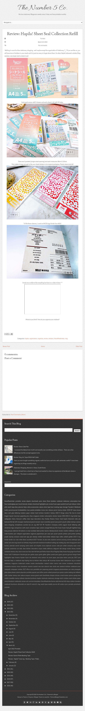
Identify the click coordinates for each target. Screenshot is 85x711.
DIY (72, 515)
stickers (51, 344)
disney (74, 554)
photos (65, 539)
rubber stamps (71, 527)
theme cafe (54, 586)
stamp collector (20, 583)
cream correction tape (32, 533)
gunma (65, 560)
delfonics (50, 554)
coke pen (60, 551)
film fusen (58, 533)
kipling (27, 566)
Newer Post (6, 351)
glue (13, 518)
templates (37, 586)
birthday (26, 548)
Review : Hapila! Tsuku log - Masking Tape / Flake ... (24, 664)
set (25, 542)
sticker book (42, 542)
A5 (41, 530)
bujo (79, 521)
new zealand (61, 571)
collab (65, 551)
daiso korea (77, 515)
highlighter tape (9, 563)
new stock (53, 571)
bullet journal (8, 515)
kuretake (33, 536)
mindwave (70, 569)
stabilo (6, 583)
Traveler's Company (51, 530)
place (9, 577)
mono (18, 571)
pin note (71, 574)
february (52, 533)
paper (28, 518)
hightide (74, 533)
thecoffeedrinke (46, 586)
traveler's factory (49, 518)
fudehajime (16, 560)
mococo (13, 571)
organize (40, 344)
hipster (22, 563)
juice (69, 563)
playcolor (23, 577)
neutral (35, 571)
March (10, 650)
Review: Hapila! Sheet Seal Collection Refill (42, 36)
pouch (64, 527)
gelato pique (34, 560)
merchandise (39, 569)
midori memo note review (57, 569)
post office (40, 577)
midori (79, 509)
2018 (68, 515)
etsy (43, 524)
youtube (7, 592)
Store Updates (51, 506)
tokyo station (71, 586)
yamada (70, 589)
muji (28, 515)
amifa (60, 530)
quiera (62, 577)
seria (6, 530)
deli (61, 554)
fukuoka (22, 560)
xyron (66, 589)
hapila (27, 344)
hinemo (17, 563)
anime (69, 545)
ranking (70, 577)
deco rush (7, 518)
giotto (40, 560)
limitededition (22, 515)
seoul (21, 542)
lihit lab (12, 527)
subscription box (75, 506)
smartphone (18, 530)
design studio (66, 554)
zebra (29, 512)
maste (33, 569)
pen (17, 509)
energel (47, 533)
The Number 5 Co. (42, 8)
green (60, 560)
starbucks (44, 583)
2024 (8, 610)
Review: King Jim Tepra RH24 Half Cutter (26, 462)
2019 (63, 521)
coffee (24, 524)
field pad (39, 557)
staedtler (12, 583)
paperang (45, 574)
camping (22, 551)
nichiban (67, 571)
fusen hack (65, 533)
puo (58, 577)
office (28, 574)
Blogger (56, 700)
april (79, 545)
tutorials (24, 509)
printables (38, 515)
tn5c (65, 586)
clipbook (48, 551)
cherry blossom (17, 524)
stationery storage (53, 583)
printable (18, 506)
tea (30, 530)
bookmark (35, 548)
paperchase (40, 539)
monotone (24, 571)
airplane (53, 545)
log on (74, 566)
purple (6, 542)
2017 (38, 530)
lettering (17, 518)
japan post (56, 563)
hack (61, 524)
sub (27, 586)
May (10, 644)
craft (23, 533)
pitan (6, 577)
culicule (6, 554)
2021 (67, 521)
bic (22, 548)
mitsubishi (77, 569)
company (70, 551)
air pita (45, 545)
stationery (66, 506)
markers (23, 518)
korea (43, 515)
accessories (35, 512)
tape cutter (59, 542)
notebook (60, 506)
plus (27, 521)
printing (78, 539)
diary (16, 512)
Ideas (24, 545)
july (79, 524)
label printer (40, 536)
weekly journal (52, 589)
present (54, 577)
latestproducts (53, 536)
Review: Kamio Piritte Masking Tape (19, 661)
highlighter (42, 509)
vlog (66, 344)
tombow (41, 518)
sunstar (25, 530)
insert (79, 518)
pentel (63, 509)
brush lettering (72, 530)
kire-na (32, 566)
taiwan (60, 521)
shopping (11, 530)
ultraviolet (21, 589)
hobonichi (71, 524)
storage (65, 512)
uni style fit (27, 589)
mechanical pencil (29, 527)
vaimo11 (34, 589)
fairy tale (31, 557)
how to (74, 518)
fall (35, 557)
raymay (11, 542)
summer (31, 586)
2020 (57, 518)
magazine (14, 569)
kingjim (6, 521)
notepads (7, 574)
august (65, 530)
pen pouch (54, 539)
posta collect (48, 577)
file (70, 518)
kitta (40, 566)
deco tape (30, 524)
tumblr (45, 707)
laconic (47, 536)
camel (17, 551)
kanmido (7, 566)
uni (32, 530)
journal (15, 515)
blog (30, 548)
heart (79, 560)
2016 (8, 691)
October (11, 627)
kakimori (15, 536)
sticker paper (76, 583)
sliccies (57, 580)
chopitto (38, 551)
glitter (44, 560)
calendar (12, 551)
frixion (57, 524)
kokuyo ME (46, 566)
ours (31, 574)
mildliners (71, 536)
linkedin (36, 707)
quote (66, 577)
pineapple (77, 574)
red (74, 577)
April (10, 647)
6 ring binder (73, 521)
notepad (19, 539)
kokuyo (74, 509)
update (70, 542)
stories (55, 521)
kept (23, 566)
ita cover (49, 563)
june (79, 563)
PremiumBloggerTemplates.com (59, 702)
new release (49, 515)
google (33, 707)
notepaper (14, 574)
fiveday (47, 524)
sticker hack (34, 518)
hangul (75, 560)
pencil (55, 515)
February (11, 667)
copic (75, 551)
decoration (37, 524)
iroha (39, 563)
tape (49, 512)
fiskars (48, 557)
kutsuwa (7, 527)
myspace (39, 707)
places (14, 577)
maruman (17, 521)
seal (40, 580)
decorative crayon (36, 554)
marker (28, 569)
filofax (44, 557)
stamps (35, 542)
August (11, 634)
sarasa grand (35, 580)
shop (31, 521)
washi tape (11, 512)
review (46, 344)
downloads (35, 506)
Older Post (79, 351)
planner (20, 512)
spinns (71, 580)
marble (66, 536)
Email (57, 707)
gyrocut (70, 560)
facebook (24, 707)
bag (16, 548)
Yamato (39, 545)
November (12, 624)
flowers (52, 524)
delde (45, 554)
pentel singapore (54, 574)
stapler (39, 583)
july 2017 (74, 563)
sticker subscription (46, 521)
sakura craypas (25, 580)
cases (31, 551)
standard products (30, 583)
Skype (54, 707)
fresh (79, 557)
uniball (66, 542)
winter (62, 589)
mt (80, 536)
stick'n (62, 583)
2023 (74, 542)
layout (11, 521)
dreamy (13, 557)
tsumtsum (14, 589)
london (61, 536)
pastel (32, 515)
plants (18, 577)
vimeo (51, 707)
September (12, 630)
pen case (47, 539)
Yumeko (42, 44)
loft (16, 527)
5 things (61, 518)
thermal (60, 586)
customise (13, 554)
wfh (58, 589)
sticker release (51, 542)
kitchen (36, 566)
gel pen (27, 560)
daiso (44, 506)
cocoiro (54, 551)
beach (19, 548)
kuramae (53, 566)
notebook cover (76, 571)
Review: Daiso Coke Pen (21, 452)
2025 (8, 607)
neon (42, 527)
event (24, 557)
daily (20, 554)
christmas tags (9, 533)
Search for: (7, 487)
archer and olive (9, 548)
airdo (49, 545)
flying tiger (70, 557)
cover (79, 551)
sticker (64, 515)
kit (19, 536)
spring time (77, 580)
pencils (60, 539)
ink (30, 563)
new (39, 571)
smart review (64, 580)
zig (35, 530)
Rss (60, 707)
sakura (41, 512)
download (36, 509)
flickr (30, 707)
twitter (27, 707)
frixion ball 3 (8, 560)
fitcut (52, 557)
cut (18, 554)
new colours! (45, 571)
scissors (16, 542)
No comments (42, 50)
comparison (18, 533)
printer (73, 539)
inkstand (34, 563)
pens (40, 506)
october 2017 (22, 574)
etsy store (19, 557)
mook (76, 536)
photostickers (64, 574)
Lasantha (46, 702)
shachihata (45, 580)
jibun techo (63, 563)
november (47, 527)
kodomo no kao (25, 536)
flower (65, 557)
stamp (60, 515)
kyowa (58, 566)
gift (70, 533)
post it (60, 527)
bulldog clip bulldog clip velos (60, 548)
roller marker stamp (10, 580)
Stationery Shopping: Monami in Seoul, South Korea (30, 473)
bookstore (42, 548)
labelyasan (67, 566)
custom (42, 533)
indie (76, 524)
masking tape (58, 512)
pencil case (54, 527)
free (5, 509)
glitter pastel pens (52, 560)
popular (34, 577)
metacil (46, 569)
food (75, 557)
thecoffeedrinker (59, 344)
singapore (36, 521)
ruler (18, 580)
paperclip (23, 521)
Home (43, 351)
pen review (49, 509)
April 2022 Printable (14, 654)
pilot (5, 512)
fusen (55, 509)
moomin (30, 571)
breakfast (48, 548)
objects (28, 506)
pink (69, 539)
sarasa (78, 527)
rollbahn (78, 577)
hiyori (27, 563)
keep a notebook (15, 566)
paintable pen (37, 574)
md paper (20, 527)
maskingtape (11, 509)
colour (67, 518)
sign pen (29, 542)
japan (59, 509)
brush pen (68, 509)
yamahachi (77, 589)
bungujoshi (73, 548)
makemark (21, 569)
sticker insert (68, 583)
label (62, 566)
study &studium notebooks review (15, 586)
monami (37, 527)
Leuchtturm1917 (32, 545)
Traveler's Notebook (74, 512)
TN (43, 530)
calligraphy (7, 524)
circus (44, 551)
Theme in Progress (28, 702)
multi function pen (10, 539)
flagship (56, 557)
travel (20, 509)
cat (35, 551)
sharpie (52, 580)
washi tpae (44, 589)
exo (27, 557)
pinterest (42, 707)
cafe (79, 530)
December (12, 620)
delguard (56, 554)
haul (52, 512)
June (10, 640)
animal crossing (61, 545)
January (11, 671)
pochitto (28, 577)
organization (33, 344)
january (10, 536)
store (45, 512)
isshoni (43, 563)
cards (27, 551)
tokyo (25, 512)
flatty (61, 557)
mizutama (7, 571)
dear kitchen (27, 554)
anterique (74, 545)
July (10, 637)
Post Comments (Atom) (18, 420)
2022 (8, 617)
